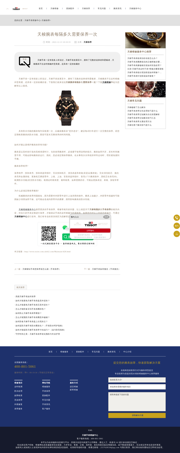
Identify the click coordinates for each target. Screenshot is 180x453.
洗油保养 (18, 400)
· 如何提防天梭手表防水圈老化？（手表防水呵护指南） (39, 326)
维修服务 (64, 352)
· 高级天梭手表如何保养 (25, 296)
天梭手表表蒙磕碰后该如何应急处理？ (144, 65)
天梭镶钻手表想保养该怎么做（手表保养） (41, 269)
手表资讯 (46, 404)
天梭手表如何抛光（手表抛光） (106, 269)
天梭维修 (54, 8)
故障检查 (18, 395)
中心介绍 (127, 352)
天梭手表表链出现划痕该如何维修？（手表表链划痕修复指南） (145, 72)
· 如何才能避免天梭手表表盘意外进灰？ (32, 301)
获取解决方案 (137, 415)
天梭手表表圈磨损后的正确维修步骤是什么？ (145, 62)
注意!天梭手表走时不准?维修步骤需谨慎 (145, 69)
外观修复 (18, 404)
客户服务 (46, 409)
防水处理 (18, 391)
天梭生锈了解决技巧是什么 (139, 125)
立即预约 (90, 231)
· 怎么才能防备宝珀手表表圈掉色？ (30, 309)
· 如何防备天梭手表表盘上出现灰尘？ (31, 322)
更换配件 (70, 8)
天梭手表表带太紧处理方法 (139, 121)
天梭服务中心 (135, 8)
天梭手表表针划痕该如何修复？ (141, 76)
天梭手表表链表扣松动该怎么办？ (142, 58)
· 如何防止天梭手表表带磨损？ (28, 313)
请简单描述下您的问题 (137, 401)
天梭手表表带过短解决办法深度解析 (143, 114)
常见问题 (102, 8)
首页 (41, 8)
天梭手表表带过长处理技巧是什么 (142, 111)
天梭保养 (86, 8)
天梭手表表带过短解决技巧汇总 (141, 118)
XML (90, 430)
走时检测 (18, 387)
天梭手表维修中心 (32, 20)
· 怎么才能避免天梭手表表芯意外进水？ (32, 305)
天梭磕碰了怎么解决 (136, 107)
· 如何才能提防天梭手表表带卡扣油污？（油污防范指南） (40, 330)
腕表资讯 (118, 8)
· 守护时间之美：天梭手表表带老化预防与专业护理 (37, 334)
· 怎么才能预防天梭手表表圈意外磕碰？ (32, 317)
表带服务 (18, 409)
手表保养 (46, 391)
